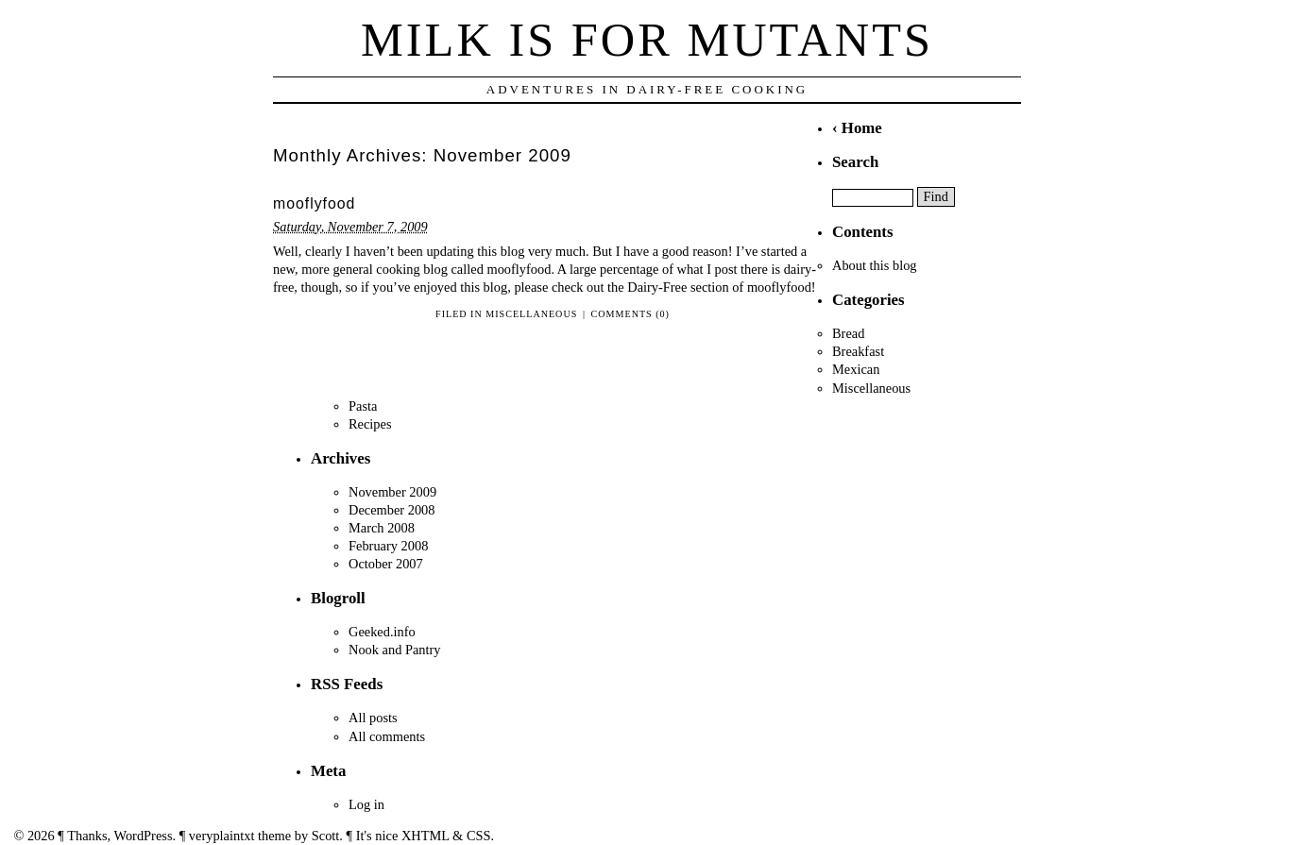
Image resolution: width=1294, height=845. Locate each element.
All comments (387, 736)
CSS (479, 835)
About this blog (874, 265)
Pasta (363, 406)
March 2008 (382, 527)
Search (855, 162)
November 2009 (392, 491)
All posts (373, 717)
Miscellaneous (531, 314)
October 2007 (386, 563)
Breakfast (858, 351)
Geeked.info (382, 631)
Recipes (370, 423)
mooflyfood (314, 203)
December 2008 (392, 509)
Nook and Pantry (395, 649)
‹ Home (857, 128)
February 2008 (388, 545)
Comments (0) (630, 314)
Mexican (855, 369)
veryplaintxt (222, 835)
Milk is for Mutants (647, 39)
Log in (366, 804)
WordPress (143, 835)
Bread (848, 333)
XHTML (425, 835)
